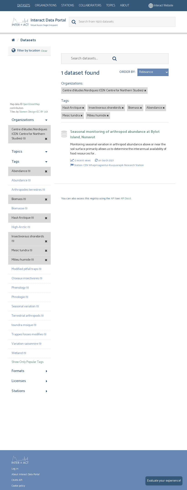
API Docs (125, 198)
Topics (110, 5)
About (124, 5)
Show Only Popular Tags (27, 362)
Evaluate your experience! (164, 480)
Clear (44, 51)
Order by (127, 72)
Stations (67, 5)
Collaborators (90, 5)
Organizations (45, 5)
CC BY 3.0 (42, 112)
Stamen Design (27, 112)
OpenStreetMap (31, 104)
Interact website (161, 5)
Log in (15, 469)
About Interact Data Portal (26, 474)
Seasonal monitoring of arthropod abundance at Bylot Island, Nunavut (115, 134)
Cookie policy (18, 486)
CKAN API (17, 480)
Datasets (23, 5)
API (112, 198)
